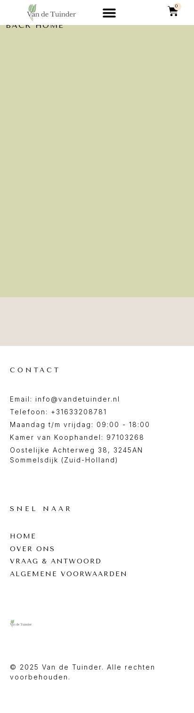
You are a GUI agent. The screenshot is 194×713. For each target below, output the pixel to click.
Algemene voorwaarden (69, 574)
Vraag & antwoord (56, 561)
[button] (109, 12)
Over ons (32, 549)
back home (35, 25)
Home (23, 536)
